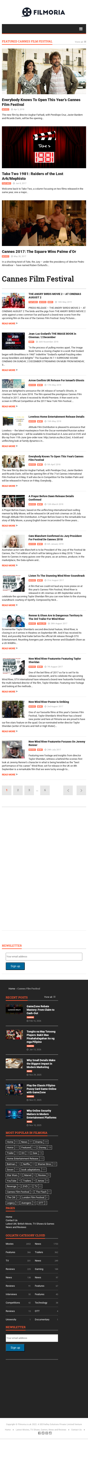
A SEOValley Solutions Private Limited (56, 1424)
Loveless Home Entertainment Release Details (56, 416)
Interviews (11, 1294)
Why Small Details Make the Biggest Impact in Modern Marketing (41, 1064)
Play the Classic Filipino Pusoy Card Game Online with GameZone (41, 1089)
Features (6, 183)
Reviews (10, 1269)
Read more (8, 323)
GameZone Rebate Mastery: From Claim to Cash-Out (40, 1010)
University (11, 1319)
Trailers (42, 624)
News (50, 302)
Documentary (42, 1319)
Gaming (30, 1017)
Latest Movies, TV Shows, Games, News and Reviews (41, 1430)
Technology (41, 1302)
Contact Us (12, 1220)
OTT (37, 1311)
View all (79, 42)
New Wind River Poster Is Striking (49, 701)
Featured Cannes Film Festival (27, 41)
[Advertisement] (34, 868)
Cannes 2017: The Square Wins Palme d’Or (39, 251)
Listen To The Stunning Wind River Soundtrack (57, 575)
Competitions (13, 1302)
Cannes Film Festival (38, 278)
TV (7, 1260)
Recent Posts (17, 997)
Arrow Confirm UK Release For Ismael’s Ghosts (56, 380)
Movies (5, 109)
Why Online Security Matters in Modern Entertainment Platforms (41, 1114)
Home (12, 988)
